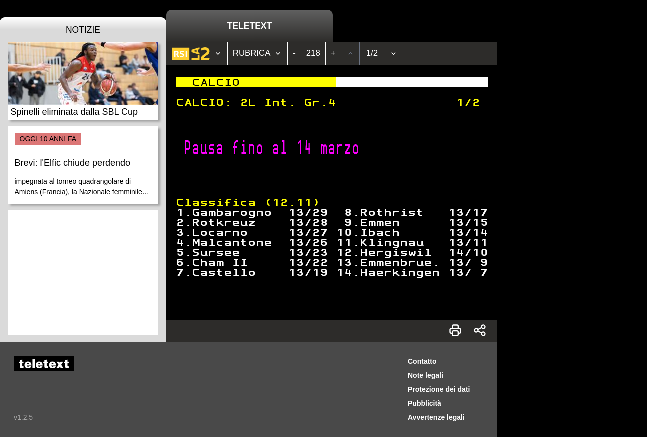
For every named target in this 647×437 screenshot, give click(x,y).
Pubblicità (424, 404)
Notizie (83, 30)
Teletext (249, 26)
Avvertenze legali (436, 418)
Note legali (425, 376)
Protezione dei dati (439, 390)
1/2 (372, 53)
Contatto (422, 362)
